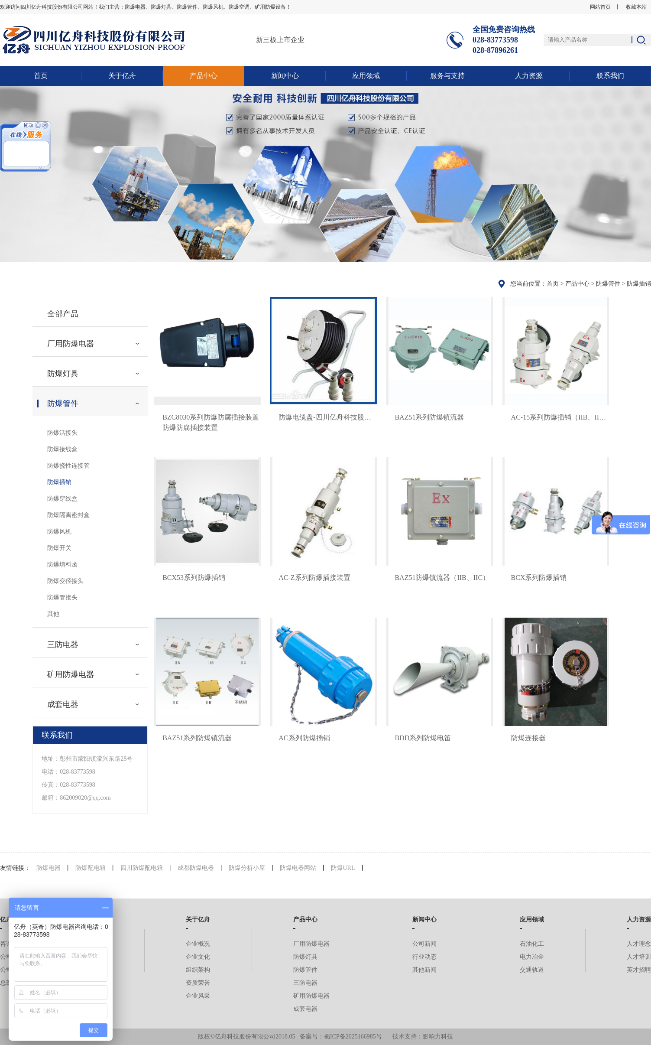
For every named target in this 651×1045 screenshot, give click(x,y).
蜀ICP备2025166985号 (353, 1036)
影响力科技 (438, 1036)
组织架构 (198, 970)
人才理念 (639, 944)
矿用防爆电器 (70, 674)
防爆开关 (59, 548)
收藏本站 (636, 7)
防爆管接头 (62, 597)
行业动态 (424, 957)
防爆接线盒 (62, 449)
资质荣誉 (198, 983)
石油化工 (532, 944)
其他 (53, 614)
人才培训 (639, 957)
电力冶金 (532, 957)
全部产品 (62, 314)
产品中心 (203, 75)
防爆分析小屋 (247, 868)
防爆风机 (59, 531)
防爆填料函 (62, 564)
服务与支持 (447, 75)
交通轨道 (532, 970)
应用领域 (366, 75)
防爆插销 (639, 283)
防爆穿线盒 (62, 498)
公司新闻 (424, 944)
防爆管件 (608, 283)
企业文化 (198, 957)
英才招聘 (639, 970)
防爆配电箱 (90, 868)
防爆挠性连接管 (68, 465)
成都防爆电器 (196, 868)
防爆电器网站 (298, 868)
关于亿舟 (122, 75)
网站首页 (600, 7)
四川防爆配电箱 (141, 868)
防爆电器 (48, 868)
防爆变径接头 (65, 581)
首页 (41, 75)
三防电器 (62, 644)
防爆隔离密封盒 (68, 515)
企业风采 (198, 996)
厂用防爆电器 (70, 344)
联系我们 (610, 75)
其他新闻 (424, 970)
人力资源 (529, 75)
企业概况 (198, 944)
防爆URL (343, 868)
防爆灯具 (62, 374)
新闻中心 (285, 75)
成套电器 (62, 704)
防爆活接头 (62, 433)
